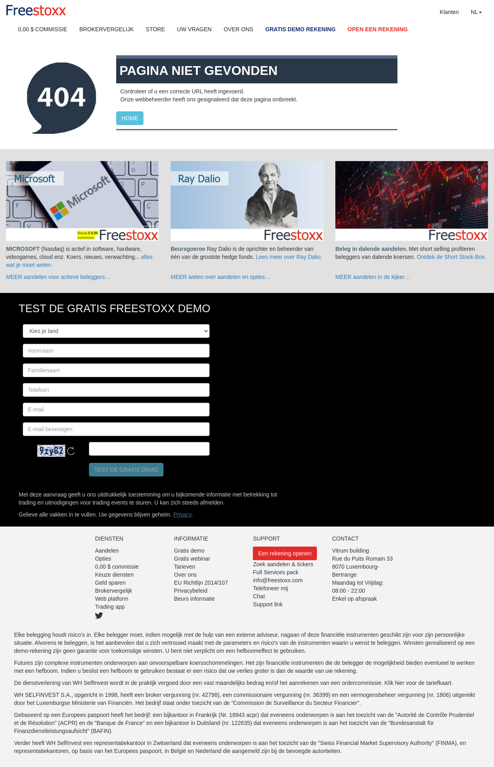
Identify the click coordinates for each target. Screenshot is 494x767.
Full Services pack (275, 572)
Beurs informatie (194, 598)
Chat (259, 596)
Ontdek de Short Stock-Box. (451, 257)
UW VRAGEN (194, 29)
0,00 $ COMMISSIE (42, 29)
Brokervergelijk (113, 590)
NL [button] (476, 12)
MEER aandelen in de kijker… (372, 277)
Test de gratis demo (126, 469)
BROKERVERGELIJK (106, 29)
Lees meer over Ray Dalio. (289, 257)
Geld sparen (110, 582)
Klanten (449, 12)
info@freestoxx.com (277, 580)
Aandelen (107, 550)
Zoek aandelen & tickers (283, 564)
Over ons (185, 574)
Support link (267, 604)
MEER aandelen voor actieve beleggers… (58, 277)
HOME (129, 118)
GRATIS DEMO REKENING (300, 29)
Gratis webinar (192, 558)
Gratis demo (189, 550)
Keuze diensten (114, 574)
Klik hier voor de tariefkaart (418, 683)
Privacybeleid (190, 590)
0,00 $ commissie (117, 566)
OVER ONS (238, 29)
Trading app (110, 607)
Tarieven (184, 566)
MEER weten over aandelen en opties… (220, 277)
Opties (103, 558)
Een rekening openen (284, 553)
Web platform (111, 598)
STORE (155, 29)
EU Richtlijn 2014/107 (201, 582)
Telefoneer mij (270, 588)
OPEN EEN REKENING (378, 29)
